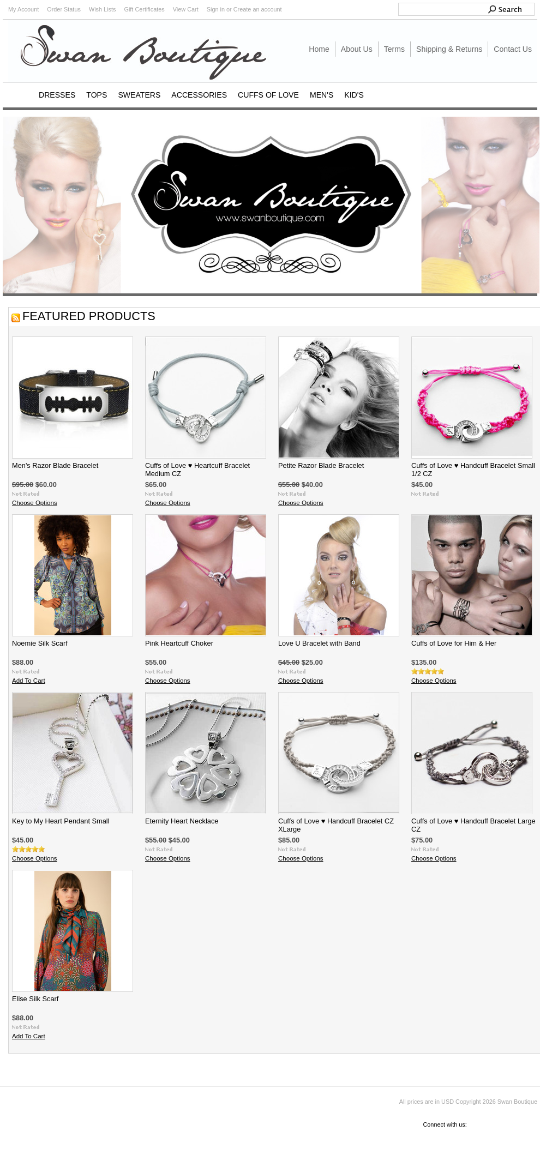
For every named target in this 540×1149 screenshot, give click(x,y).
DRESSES (57, 95)
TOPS (96, 95)
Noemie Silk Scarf (40, 643)
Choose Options (34, 503)
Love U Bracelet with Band (319, 643)
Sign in (216, 9)
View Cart (186, 9)
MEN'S (321, 95)
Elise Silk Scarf (35, 999)
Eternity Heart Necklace (181, 821)
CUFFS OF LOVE (268, 95)
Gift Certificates (144, 9)
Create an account (257, 9)
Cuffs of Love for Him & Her (453, 643)
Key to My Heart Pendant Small (61, 821)
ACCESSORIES (199, 95)
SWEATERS (139, 95)
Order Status (64, 9)
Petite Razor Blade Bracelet (321, 465)
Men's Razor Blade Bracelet (55, 465)
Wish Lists (102, 9)
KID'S (354, 95)
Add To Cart (28, 680)
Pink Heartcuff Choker (179, 643)
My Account (23, 9)
